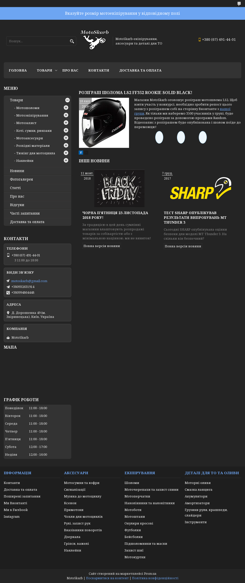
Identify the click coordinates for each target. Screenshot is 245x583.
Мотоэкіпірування (32, 115)
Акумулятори (196, 496)
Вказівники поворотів (83, 530)
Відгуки (17, 205)
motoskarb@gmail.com (29, 281)
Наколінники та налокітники (149, 503)
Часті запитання (25, 213)
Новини (17, 171)
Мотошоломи (28, 108)
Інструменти (196, 522)
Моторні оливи (198, 482)
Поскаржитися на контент (107, 578)
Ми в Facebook (16, 509)
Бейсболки (133, 536)
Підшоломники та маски (145, 543)
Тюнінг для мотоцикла (35, 153)
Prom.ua (150, 573)
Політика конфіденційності (155, 578)
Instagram (12, 516)
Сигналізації (75, 489)
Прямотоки (74, 509)
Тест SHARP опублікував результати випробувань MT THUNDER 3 (195, 217)
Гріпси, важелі (76, 543)
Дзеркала (72, 536)
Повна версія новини (102, 246)
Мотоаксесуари (29, 138)
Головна (18, 70)
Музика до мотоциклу (82, 496)
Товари (44, 70)
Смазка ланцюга (198, 489)
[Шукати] (72, 41)
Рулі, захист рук (77, 523)
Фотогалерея (21, 179)
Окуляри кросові (138, 523)
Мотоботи (133, 509)
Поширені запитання (22, 496)
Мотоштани (134, 516)
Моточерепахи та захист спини (151, 489)
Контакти (98, 70)
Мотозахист (26, 123)
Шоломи (131, 482)
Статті (15, 188)
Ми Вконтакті (15, 503)
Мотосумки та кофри (82, 482)
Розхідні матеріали (33, 145)
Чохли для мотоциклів (83, 516)
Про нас (70, 70)
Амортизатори (197, 503)
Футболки (132, 530)
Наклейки (25, 160)
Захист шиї (134, 550)
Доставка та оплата (140, 70)
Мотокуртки (135, 557)
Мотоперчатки (137, 496)
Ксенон (70, 503)
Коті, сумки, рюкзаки (34, 130)
